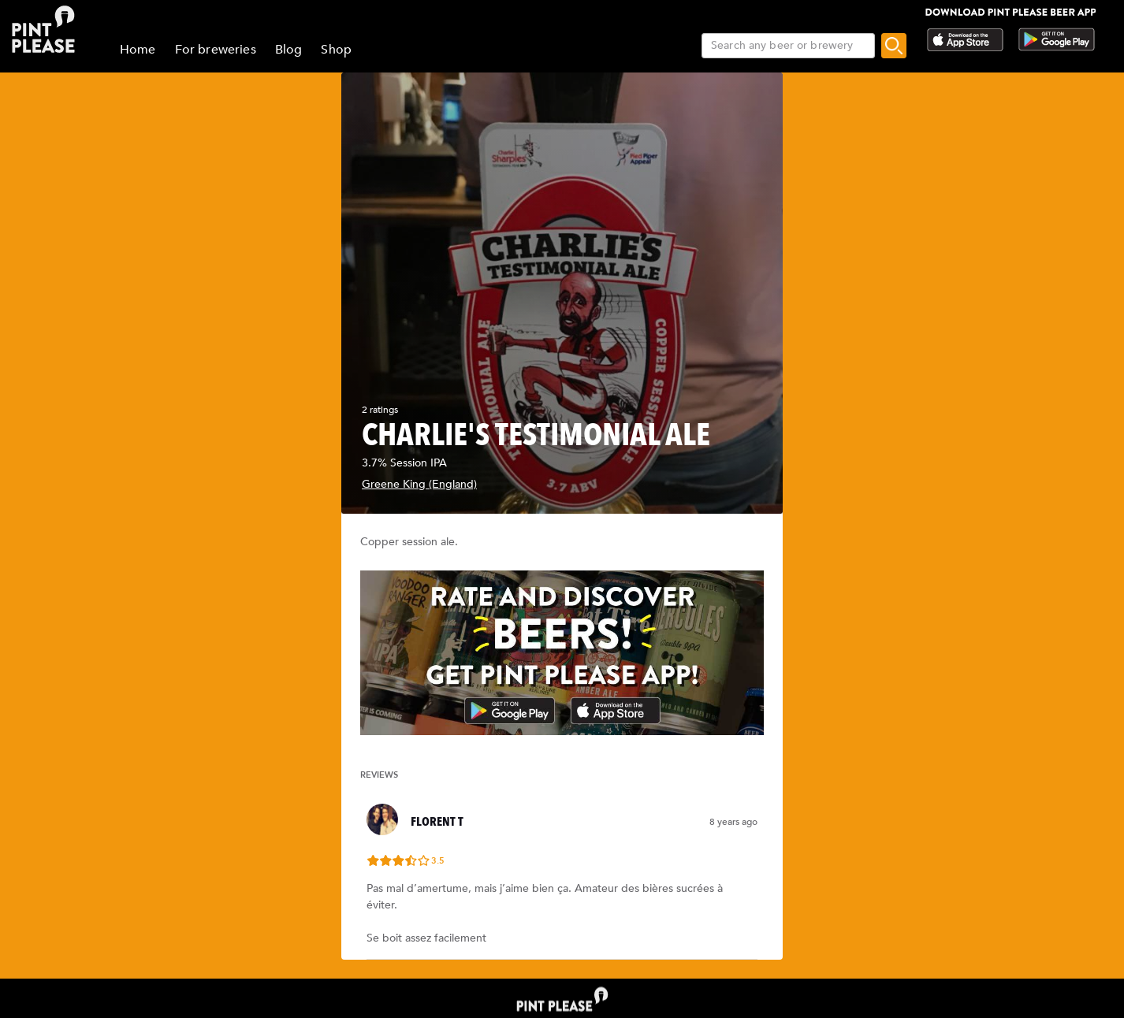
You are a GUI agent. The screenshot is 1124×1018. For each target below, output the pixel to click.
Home (138, 49)
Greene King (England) (419, 484)
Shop (336, 49)
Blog (289, 49)
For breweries (215, 49)
